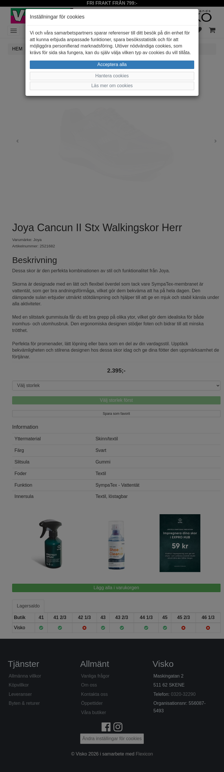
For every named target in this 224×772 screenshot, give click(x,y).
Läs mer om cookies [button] (112, 85)
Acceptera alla (111, 64)
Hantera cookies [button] (112, 75)
